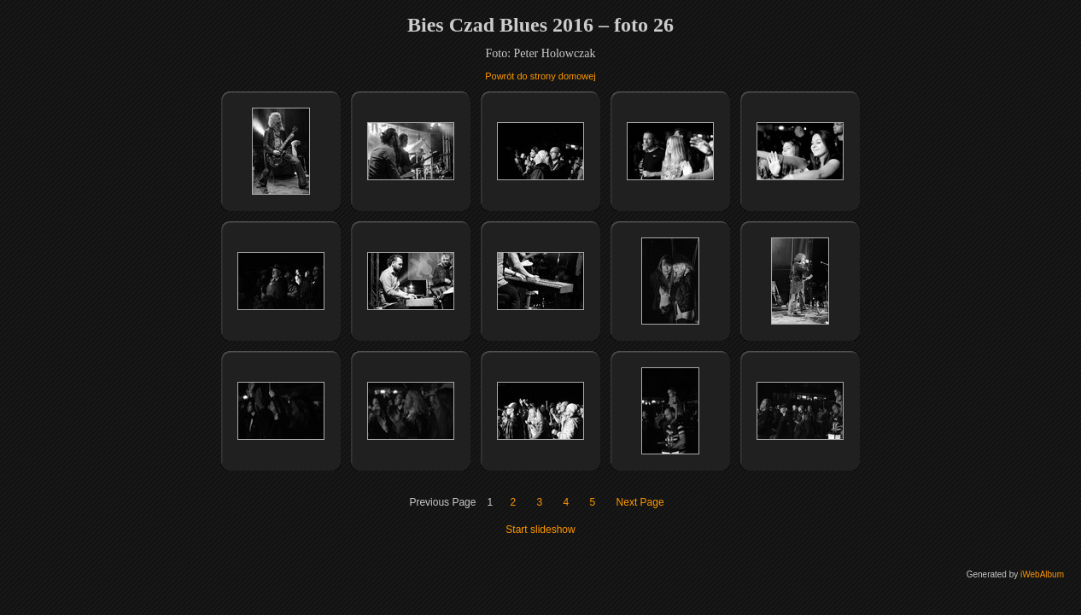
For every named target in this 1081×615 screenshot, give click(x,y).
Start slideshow (540, 530)
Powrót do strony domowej (540, 76)
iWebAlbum (1042, 574)
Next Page (640, 502)
